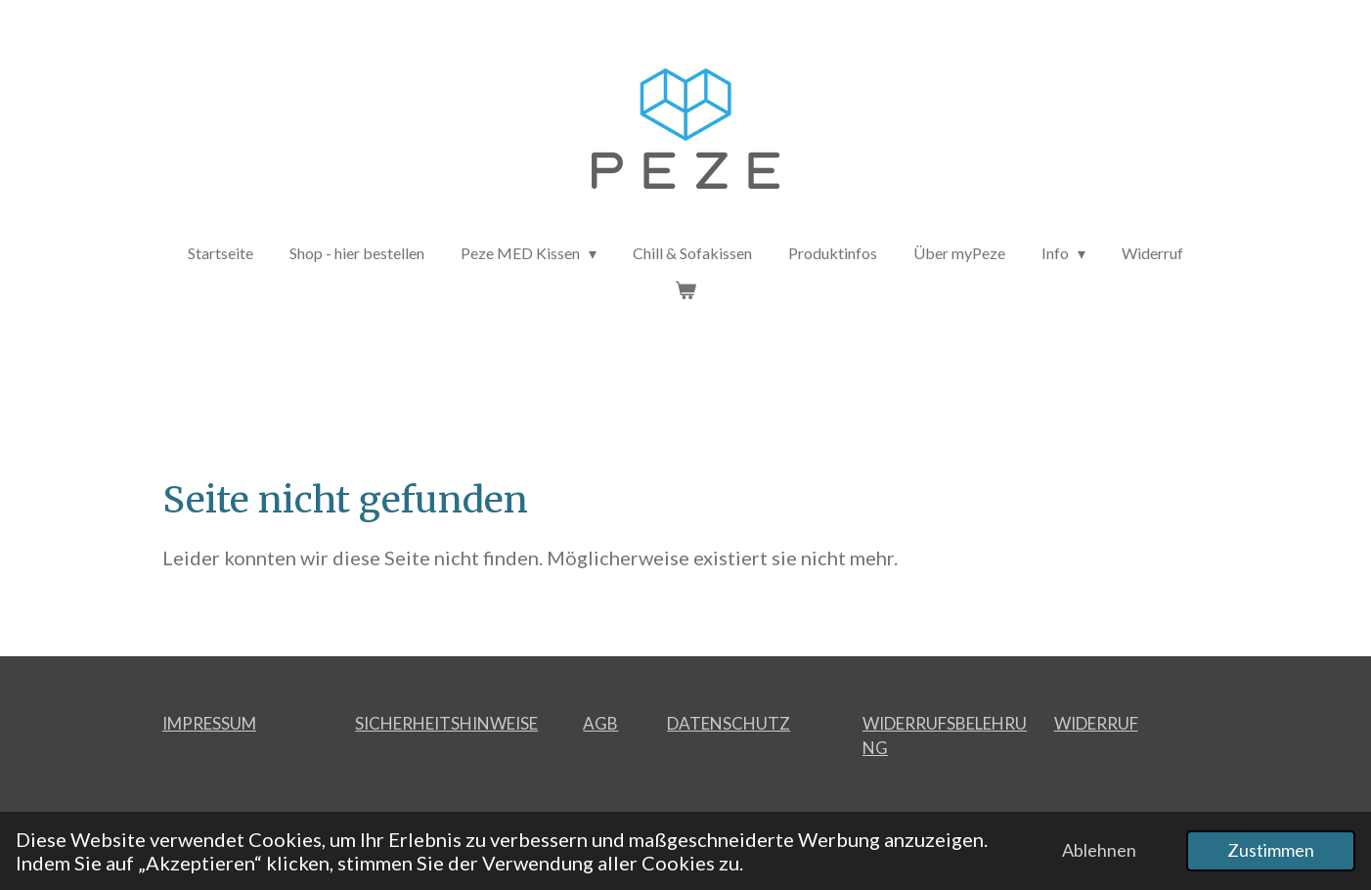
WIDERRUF (1096, 723)
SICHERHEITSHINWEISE (446, 723)
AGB (600, 723)
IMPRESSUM (209, 723)
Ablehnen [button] (1099, 850)
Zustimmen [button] (1270, 850)
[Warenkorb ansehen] (685, 289)
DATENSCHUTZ (728, 723)
